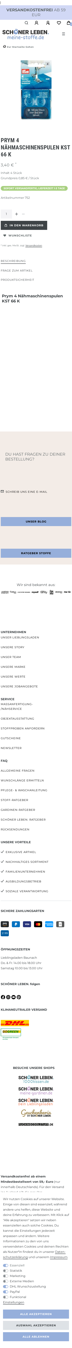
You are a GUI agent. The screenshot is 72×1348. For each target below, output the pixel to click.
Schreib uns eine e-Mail (26, 491)
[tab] (13, 261)
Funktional (18, 1297)
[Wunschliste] (59, 23)
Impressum (58, 1257)
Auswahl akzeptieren (36, 1325)
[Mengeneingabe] (6, 214)
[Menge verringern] (23, 214)
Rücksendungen (15, 829)
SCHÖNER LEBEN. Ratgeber (23, 819)
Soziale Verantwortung (27, 891)
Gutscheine (11, 738)
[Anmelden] (37, 23)
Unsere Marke (13, 667)
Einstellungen (13, 1302)
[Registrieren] (48, 23)
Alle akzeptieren (36, 1314)
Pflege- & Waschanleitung (24, 790)
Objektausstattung (17, 718)
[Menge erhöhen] (16, 214)
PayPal (15, 1292)
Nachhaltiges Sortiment (27, 862)
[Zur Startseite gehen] (18, 47)
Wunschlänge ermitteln (22, 780)
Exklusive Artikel (21, 852)
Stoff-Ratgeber (14, 800)
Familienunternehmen (25, 871)
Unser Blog (36, 521)
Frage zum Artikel (17, 270)
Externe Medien (22, 1281)
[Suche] (27, 23)
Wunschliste (17, 235)
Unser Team (11, 657)
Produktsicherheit (17, 280)
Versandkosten (33, 245)
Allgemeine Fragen (18, 770)
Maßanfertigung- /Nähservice (17, 706)
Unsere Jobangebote (19, 686)
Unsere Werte (13, 676)
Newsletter (11, 748)
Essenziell (17, 1265)
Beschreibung (13, 261)
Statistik (16, 1270)
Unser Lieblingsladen (20, 637)
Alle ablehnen (36, 1336)
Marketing (17, 1276)
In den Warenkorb (24, 225)
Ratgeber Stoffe (36, 553)
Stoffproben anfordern (23, 728)
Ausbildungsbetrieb (23, 881)
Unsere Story (12, 647)
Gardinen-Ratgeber (18, 810)
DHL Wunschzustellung (28, 1286)
